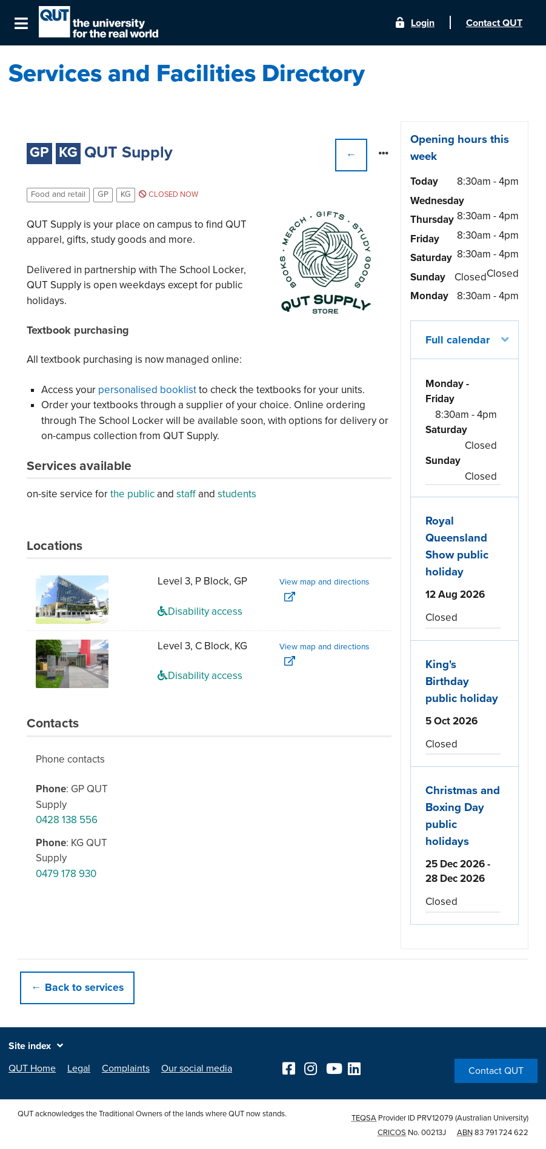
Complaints (126, 1068)
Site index (29, 1046)
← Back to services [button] (77, 987)
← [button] (351, 154)
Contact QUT (496, 1071)
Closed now (168, 194)
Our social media (196, 1068)
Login (422, 23)
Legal (78, 1068)
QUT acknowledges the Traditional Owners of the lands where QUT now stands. (152, 1114)
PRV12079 (435, 1118)
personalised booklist (147, 389)
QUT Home (32, 1068)
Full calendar (457, 339)
